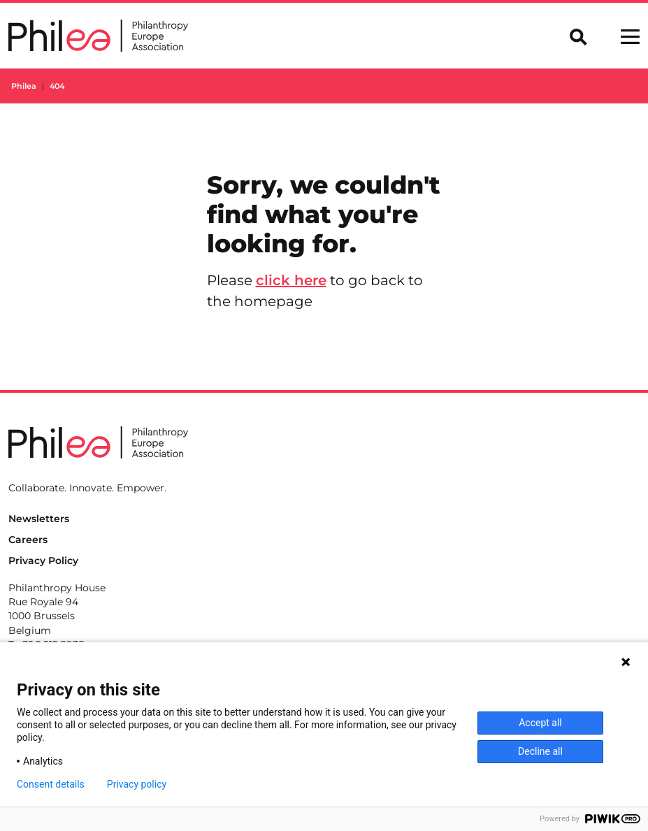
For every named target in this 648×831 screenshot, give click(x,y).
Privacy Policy (43, 560)
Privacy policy (136, 784)
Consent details (51, 784)
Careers (28, 539)
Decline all (540, 751)
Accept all (540, 722)
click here (291, 280)
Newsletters (38, 518)
